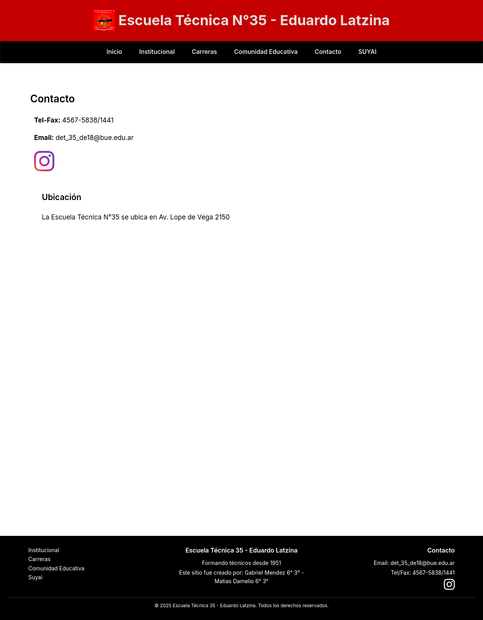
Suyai (35, 577)
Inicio (114, 51)
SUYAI (367, 51)
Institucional (157, 51)
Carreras (204, 51)
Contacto (328, 51)
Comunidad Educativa (266, 51)
